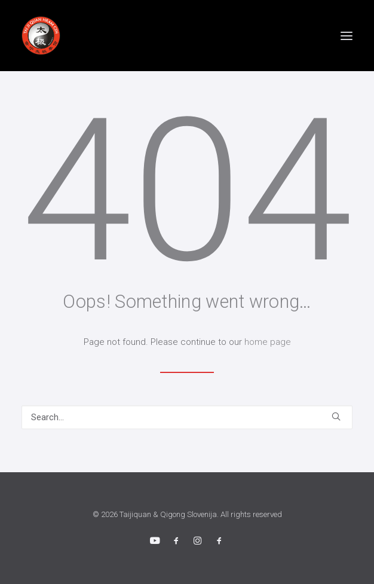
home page (267, 342)
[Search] (187, 417)
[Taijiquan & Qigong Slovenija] (41, 35)
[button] (346, 35)
